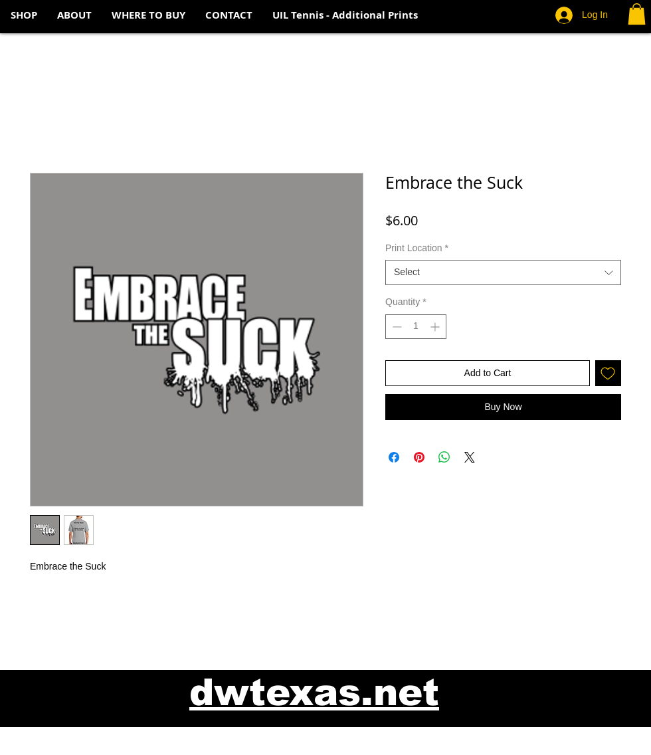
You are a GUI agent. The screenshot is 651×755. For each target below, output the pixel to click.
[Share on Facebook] (394, 457)
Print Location (416, 248)
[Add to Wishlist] (608, 373)
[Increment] (436, 326)
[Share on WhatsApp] (444, 457)
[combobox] (503, 272)
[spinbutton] (416, 326)
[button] (637, 14)
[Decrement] (395, 326)
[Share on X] (470, 457)
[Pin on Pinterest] (419, 457)
